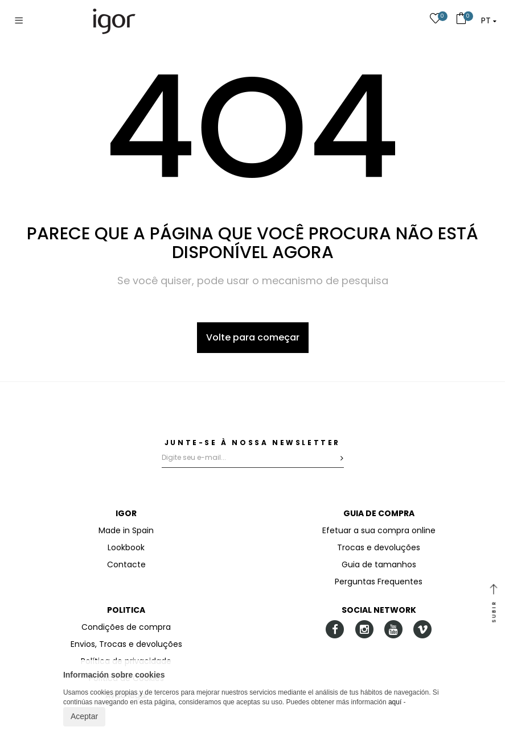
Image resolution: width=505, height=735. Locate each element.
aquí (394, 702)
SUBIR (493, 604)
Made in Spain (126, 530)
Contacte (126, 564)
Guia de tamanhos (379, 564)
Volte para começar (252, 337)
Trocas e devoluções (378, 547)
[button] (488, 20)
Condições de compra (126, 627)
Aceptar (84, 716)
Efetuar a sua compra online (379, 530)
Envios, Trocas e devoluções (126, 644)
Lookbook (126, 547)
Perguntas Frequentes (378, 581)
